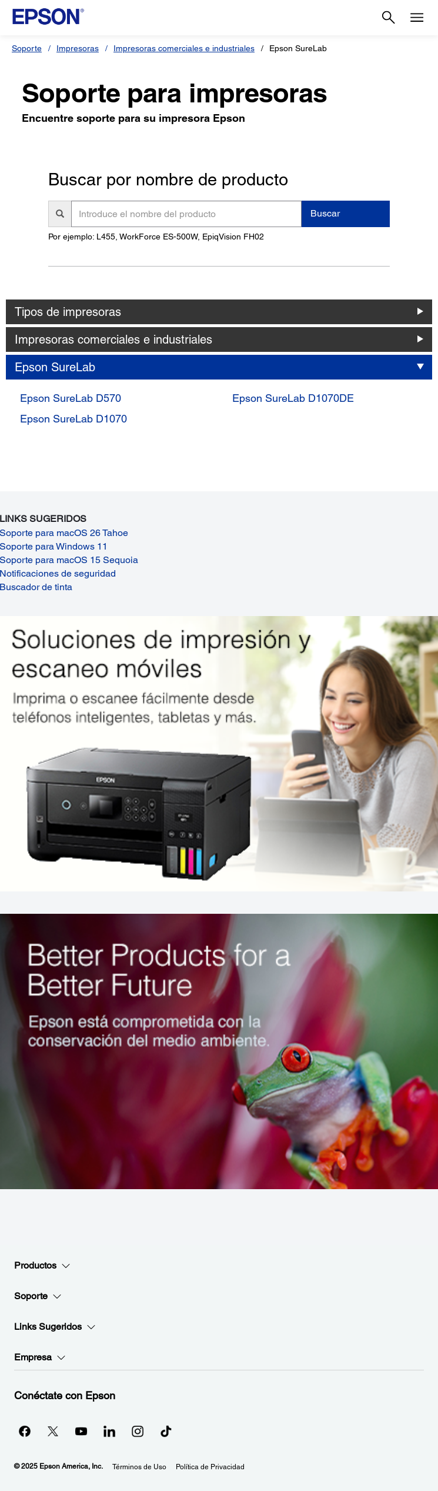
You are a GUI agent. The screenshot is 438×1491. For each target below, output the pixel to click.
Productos (42, 1265)
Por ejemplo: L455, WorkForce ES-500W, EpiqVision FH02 (156, 236)
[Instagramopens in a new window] (137, 1431)
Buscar (325, 213)
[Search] (388, 17)
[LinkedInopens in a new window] (109, 1431)
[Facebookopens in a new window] (24, 1431)
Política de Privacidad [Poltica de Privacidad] (210, 1467)
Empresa (40, 1357)
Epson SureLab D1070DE (293, 398)
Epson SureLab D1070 (73, 418)
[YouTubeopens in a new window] (81, 1431)
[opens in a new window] (165, 1431)
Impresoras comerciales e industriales (184, 48)
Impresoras (77, 48)
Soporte (27, 48)
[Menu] (416, 17)
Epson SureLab (55, 367)
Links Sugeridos (55, 1326)
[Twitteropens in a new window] (52, 1431)
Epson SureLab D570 (70, 398)
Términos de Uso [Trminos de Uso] (139, 1467)
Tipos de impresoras (68, 312)
